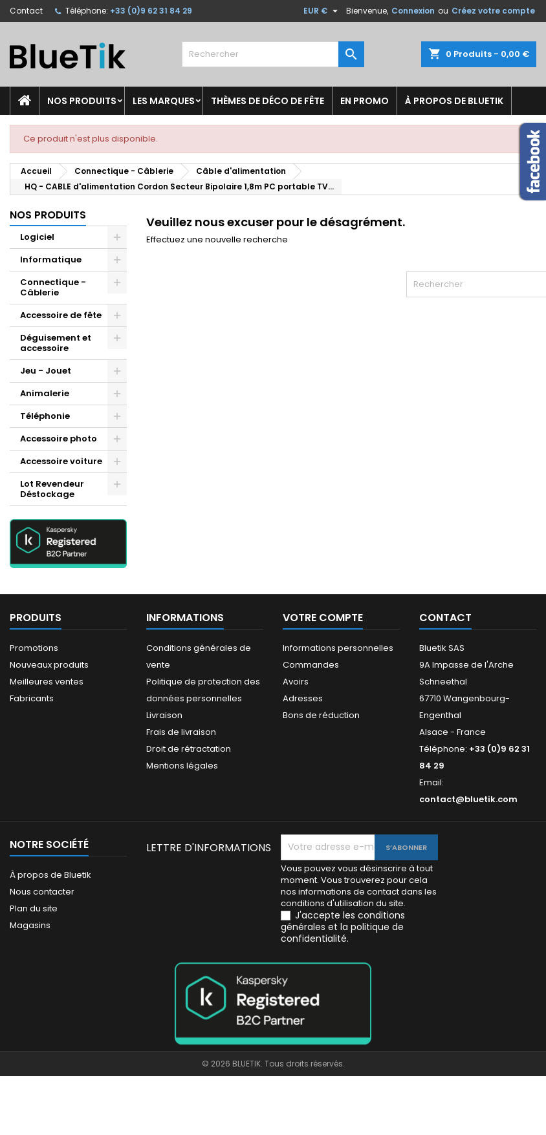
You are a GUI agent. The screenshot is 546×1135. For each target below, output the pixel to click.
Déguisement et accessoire (55, 343)
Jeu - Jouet (45, 371)
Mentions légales (182, 765)
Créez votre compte (493, 10)
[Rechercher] (273, 54)
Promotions (34, 648)
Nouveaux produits (49, 665)
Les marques (164, 100)
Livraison (164, 715)
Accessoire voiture (61, 461)
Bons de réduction (321, 715)
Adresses (303, 698)
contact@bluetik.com (468, 799)
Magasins (30, 925)
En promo (364, 100)
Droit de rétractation (188, 749)
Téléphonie (45, 416)
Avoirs (296, 681)
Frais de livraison (181, 732)
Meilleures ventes (46, 681)
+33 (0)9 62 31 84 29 (151, 10)
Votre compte (323, 617)
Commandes (311, 665)
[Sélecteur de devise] (322, 11)
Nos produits (81, 100)
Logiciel (37, 237)
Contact (26, 10)
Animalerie (44, 393)
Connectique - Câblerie (53, 287)
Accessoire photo (58, 438)
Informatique (51, 259)
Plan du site (34, 908)
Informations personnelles (338, 648)
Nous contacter (42, 892)
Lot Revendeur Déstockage (52, 489)
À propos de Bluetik (454, 100)
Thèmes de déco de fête (267, 100)
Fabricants (32, 698)
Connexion (413, 10)
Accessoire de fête (61, 315)
